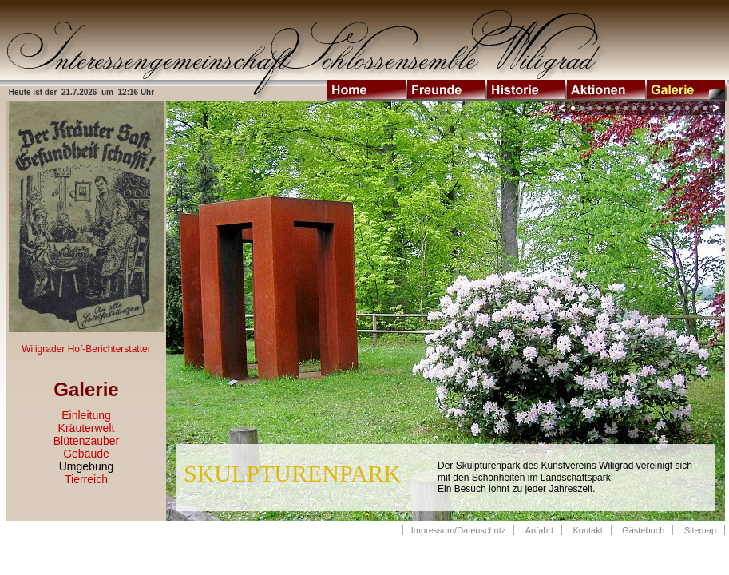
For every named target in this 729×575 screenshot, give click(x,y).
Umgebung (86, 466)
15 (695, 108)
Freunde (447, 90)
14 (687, 108)
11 (660, 108)
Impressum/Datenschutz (458, 530)
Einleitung (86, 415)
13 (678, 108)
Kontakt (587, 530)
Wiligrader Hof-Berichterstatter (86, 349)
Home (367, 90)
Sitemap (700, 530)
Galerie (687, 90)
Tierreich (86, 479)
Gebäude (86, 453)
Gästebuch (643, 530)
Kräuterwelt (86, 428)
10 (652, 108)
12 (669, 108)
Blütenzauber (86, 440)
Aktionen (607, 90)
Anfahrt (539, 530)
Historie (527, 90)
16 (704, 108)
